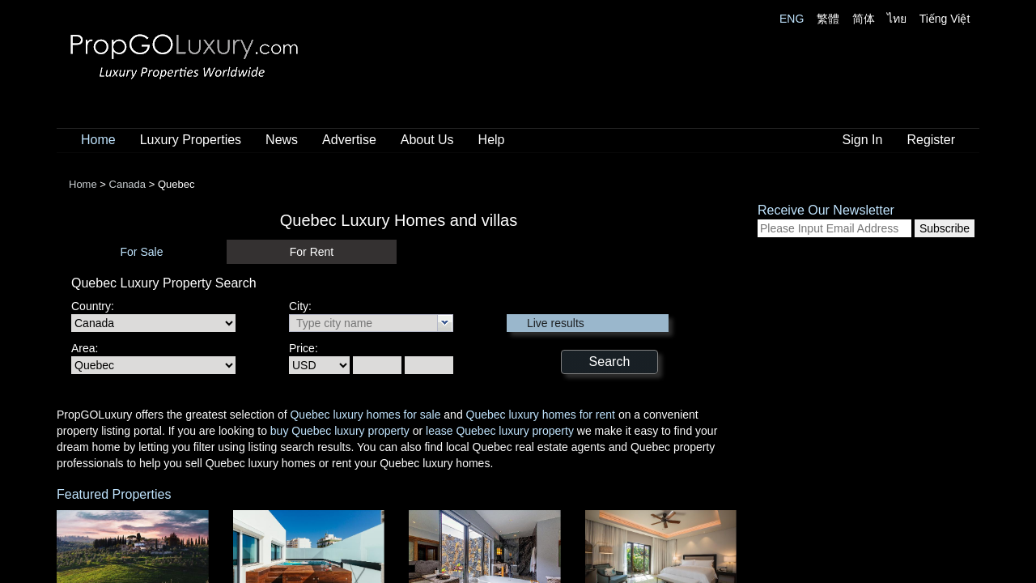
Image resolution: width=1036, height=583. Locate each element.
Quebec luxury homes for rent (540, 414)
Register (930, 140)
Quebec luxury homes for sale (365, 414)
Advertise (349, 140)
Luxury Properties (190, 140)
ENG (791, 18)
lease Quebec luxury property (500, 430)
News (281, 140)
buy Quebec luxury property (340, 430)
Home (98, 140)
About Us (427, 140)
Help (491, 140)
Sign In (863, 140)
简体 (863, 18)
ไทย (896, 18)
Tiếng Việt (944, 18)
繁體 (828, 18)
